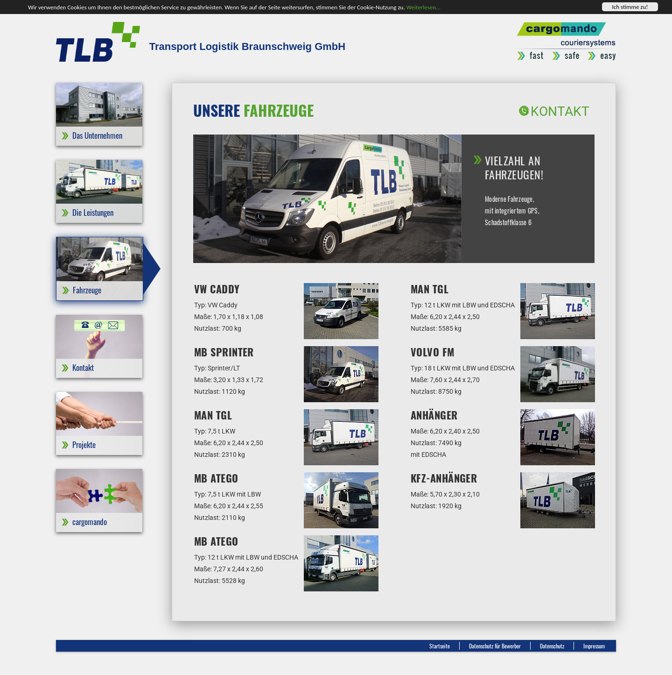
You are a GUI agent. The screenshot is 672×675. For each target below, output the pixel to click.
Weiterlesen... (423, 6)
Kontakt (560, 111)
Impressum (594, 646)
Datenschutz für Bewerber (495, 646)
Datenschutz (552, 646)
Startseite (439, 646)
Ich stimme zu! (630, 6)
